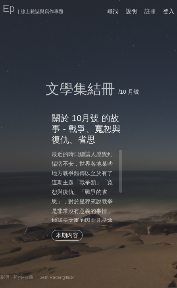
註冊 (150, 11)
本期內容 (67, 235)
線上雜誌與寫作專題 (42, 11)
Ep (9, 8)
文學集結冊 (80, 89)
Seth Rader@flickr (57, 277)
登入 (168, 11)
